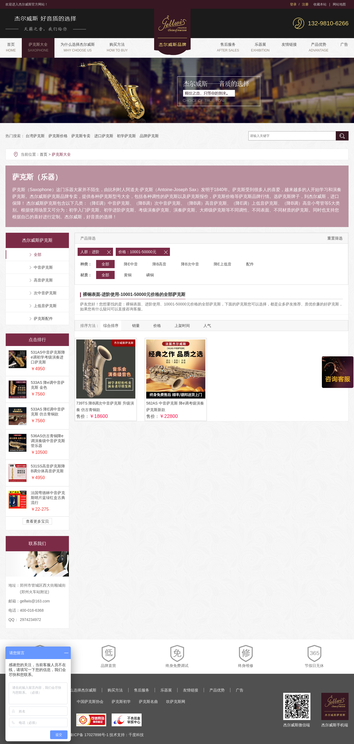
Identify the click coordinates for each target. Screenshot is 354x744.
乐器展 (260, 47)
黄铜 (128, 275)
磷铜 (150, 275)
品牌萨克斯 (149, 136)
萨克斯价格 (58, 136)
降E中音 (131, 264)
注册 (305, 4)
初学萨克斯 (126, 136)
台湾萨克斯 (35, 136)
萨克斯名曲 (148, 701)
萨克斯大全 (38, 47)
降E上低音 (222, 264)
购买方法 (117, 47)
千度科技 (136, 735)
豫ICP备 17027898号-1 (89, 735)
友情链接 (289, 44)
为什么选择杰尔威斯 (77, 47)
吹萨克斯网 (175, 701)
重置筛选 (335, 238)
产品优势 (318, 47)
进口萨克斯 (103, 136)
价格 (157, 325)
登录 (293, 4)
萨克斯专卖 (80, 136)
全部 (105, 264)
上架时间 (182, 325)
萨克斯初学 (121, 701)
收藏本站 (319, 4)
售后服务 (228, 47)
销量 (136, 325)
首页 (11, 47)
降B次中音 (190, 264)
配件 (250, 264)
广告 (344, 44)
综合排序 (110, 325)
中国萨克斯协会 (90, 701)
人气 (207, 325)
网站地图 (339, 4)
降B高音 (159, 264)
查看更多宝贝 (37, 521)
